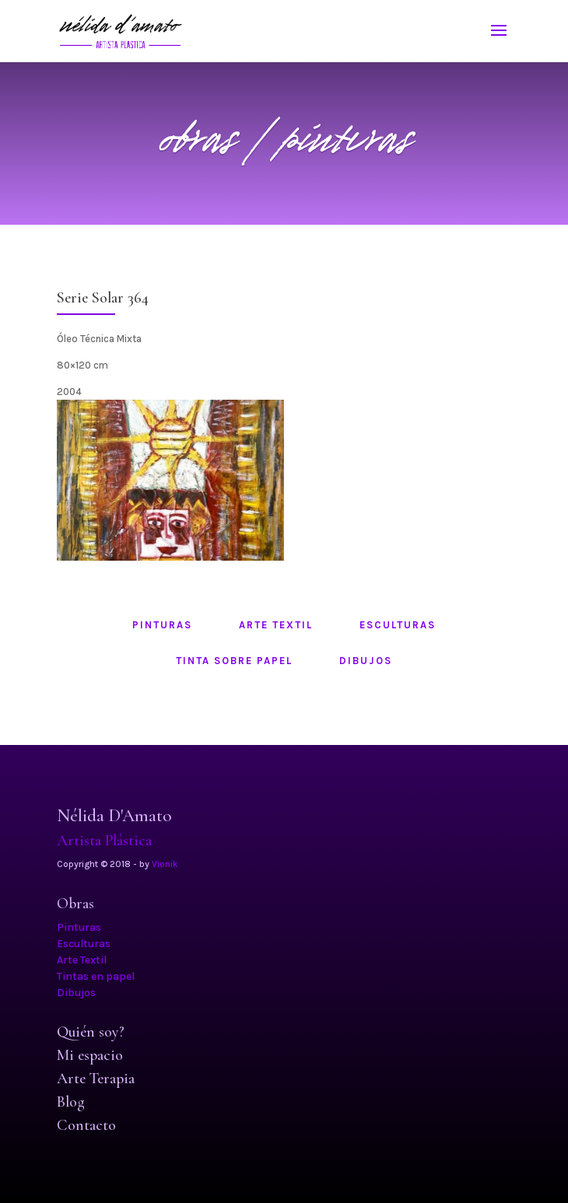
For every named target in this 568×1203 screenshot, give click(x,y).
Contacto (86, 1125)
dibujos (365, 660)
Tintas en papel (96, 976)
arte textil (276, 625)
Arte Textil (82, 960)
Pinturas (79, 927)
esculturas (397, 625)
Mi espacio (90, 1055)
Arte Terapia (96, 1078)
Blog (71, 1102)
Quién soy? (90, 1032)
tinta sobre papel (234, 660)
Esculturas (83, 943)
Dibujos (76, 992)
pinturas (162, 625)
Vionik (165, 864)
